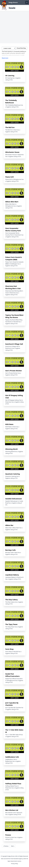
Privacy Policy (14, 863)
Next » (12, 846)
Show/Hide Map (21, 48)
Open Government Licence (14, 861)
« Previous (5, 846)
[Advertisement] (14, 26)
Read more (5, 58)
